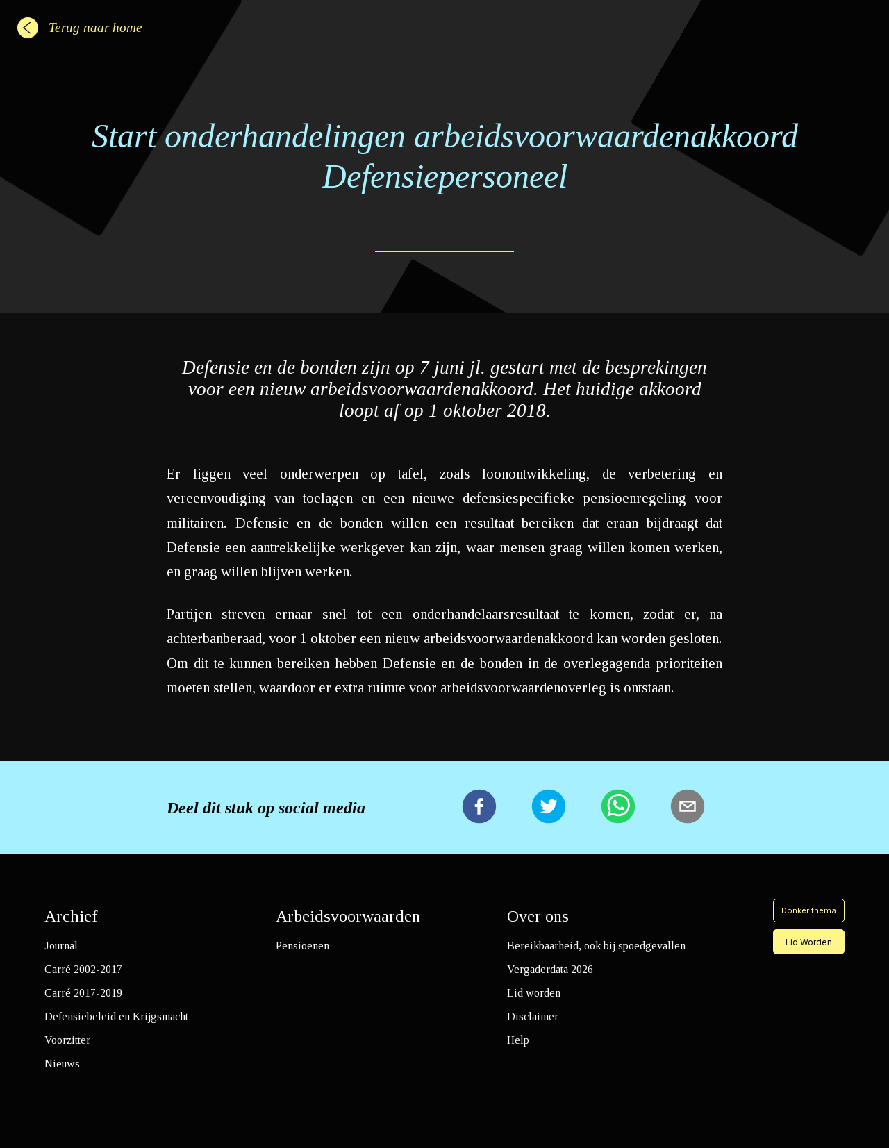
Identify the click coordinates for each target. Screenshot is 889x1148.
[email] (687, 807)
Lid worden (533, 993)
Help (518, 1040)
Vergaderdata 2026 (550, 969)
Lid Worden (809, 942)
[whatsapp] (618, 807)
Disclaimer (532, 1016)
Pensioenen (302, 945)
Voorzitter (67, 1040)
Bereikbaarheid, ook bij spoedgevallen (596, 945)
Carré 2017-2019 (83, 993)
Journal (61, 945)
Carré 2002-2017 (83, 969)
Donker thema (808, 910)
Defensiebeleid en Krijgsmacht (116, 1016)
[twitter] (548, 807)
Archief (71, 916)
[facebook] (479, 807)
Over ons (538, 916)
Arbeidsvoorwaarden (348, 916)
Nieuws (62, 1064)
